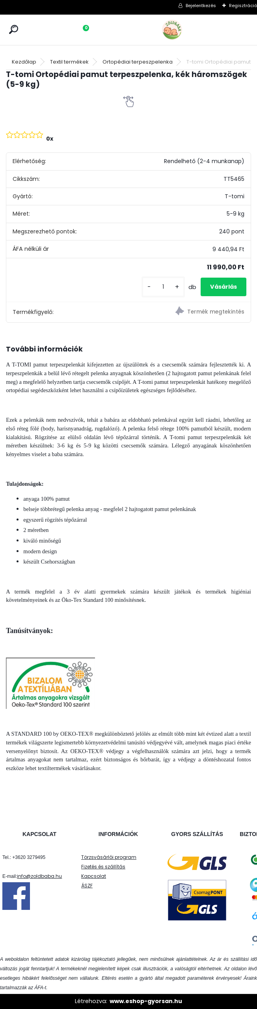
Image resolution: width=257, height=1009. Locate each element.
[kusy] (163, 287)
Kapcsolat (93, 876)
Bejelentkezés (201, 5)
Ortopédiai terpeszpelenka (137, 62)
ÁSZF (87, 885)
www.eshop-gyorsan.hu (146, 1001)
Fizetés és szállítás (103, 866)
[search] (13, 29)
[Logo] (189, 30)
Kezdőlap (24, 62)
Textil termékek (69, 62)
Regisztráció (243, 5)
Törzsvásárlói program (108, 857)
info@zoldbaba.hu (39, 876)
